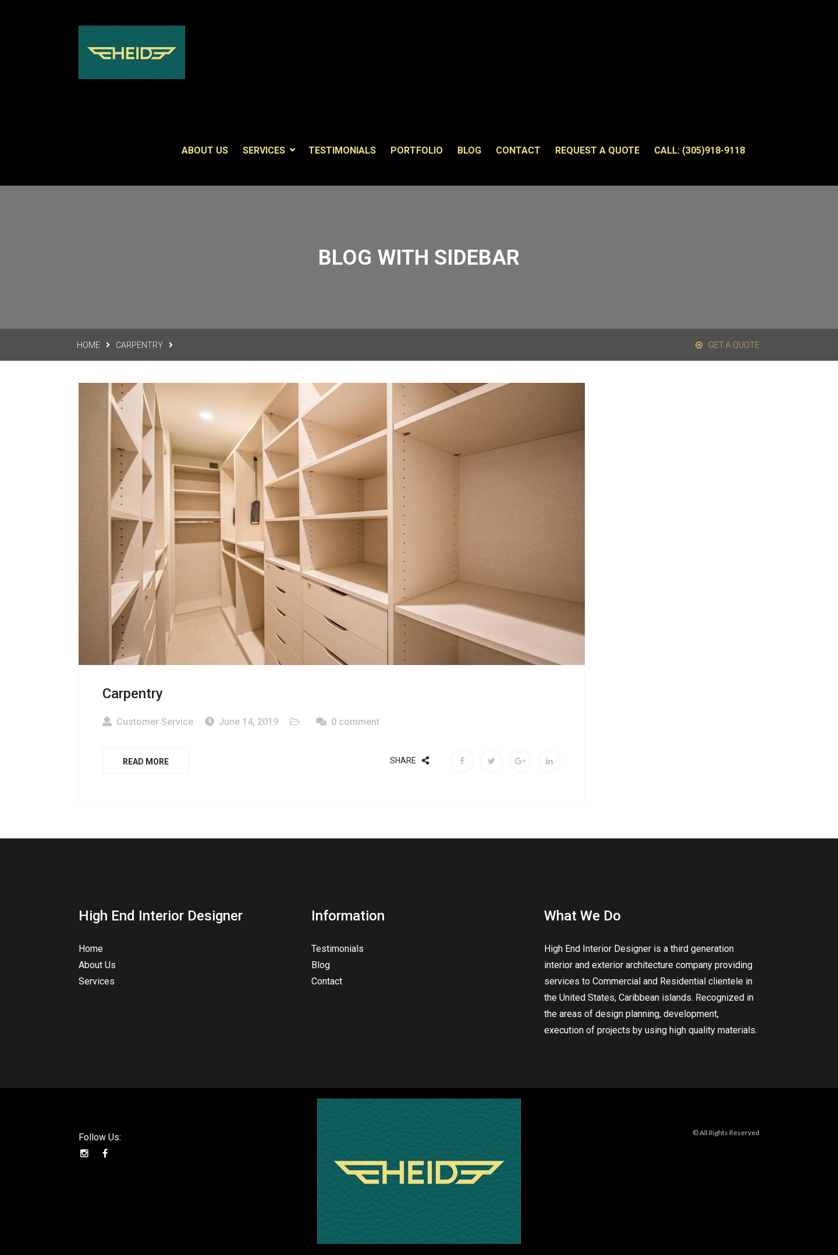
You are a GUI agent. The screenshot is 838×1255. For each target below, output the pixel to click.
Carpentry (139, 342)
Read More (146, 759)
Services (264, 148)
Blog (469, 148)
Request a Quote (597, 148)
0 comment (355, 719)
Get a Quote (727, 342)
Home (88, 342)
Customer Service (154, 719)
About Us (205, 148)
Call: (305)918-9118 (699, 148)
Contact (518, 148)
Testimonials (342, 148)
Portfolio (416, 148)
